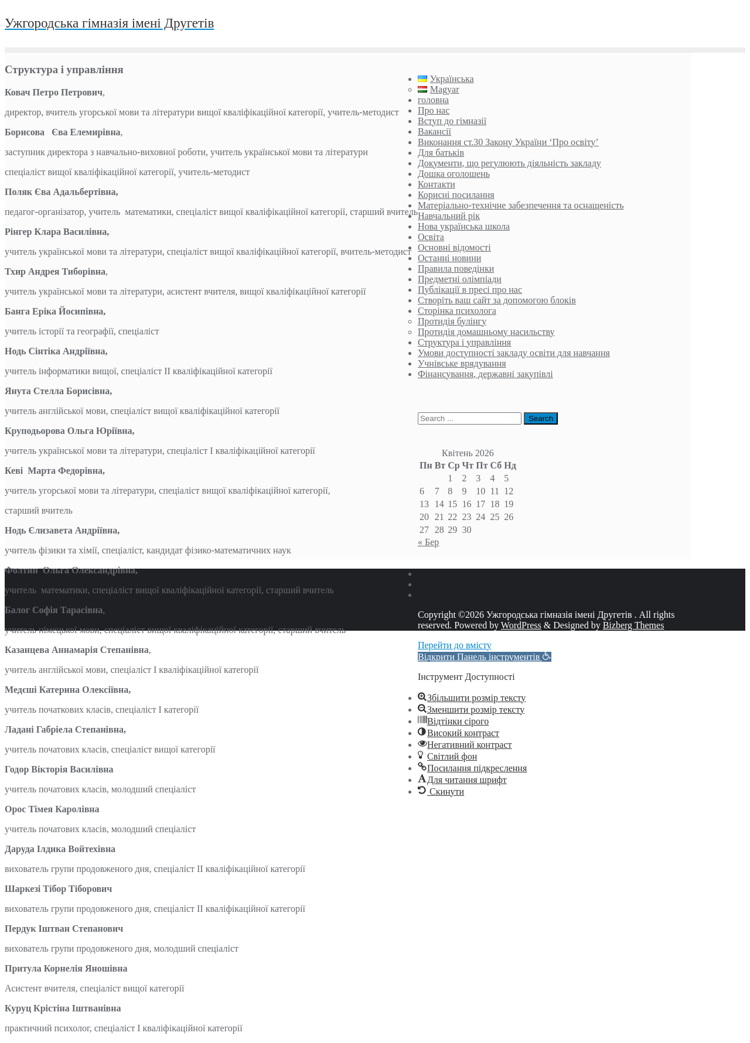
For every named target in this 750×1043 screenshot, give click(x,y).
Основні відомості (454, 247)
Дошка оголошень (454, 174)
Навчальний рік (449, 216)
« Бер (428, 542)
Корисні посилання (456, 195)
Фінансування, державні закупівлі (485, 374)
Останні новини (449, 258)
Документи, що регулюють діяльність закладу (509, 163)
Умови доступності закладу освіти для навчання (514, 353)
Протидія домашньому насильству (486, 332)
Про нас (433, 110)
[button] (484, 657)
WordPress (521, 625)
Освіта (431, 237)
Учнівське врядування (462, 363)
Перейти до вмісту (455, 645)
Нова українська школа (464, 226)
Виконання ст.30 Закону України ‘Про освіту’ (508, 142)
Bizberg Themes (633, 625)
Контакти (436, 184)
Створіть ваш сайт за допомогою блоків (497, 300)
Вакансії (434, 131)
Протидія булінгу (452, 321)
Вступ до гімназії (452, 121)
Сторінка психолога (457, 311)
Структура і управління (464, 342)
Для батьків (441, 153)
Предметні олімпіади (460, 279)
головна (433, 100)
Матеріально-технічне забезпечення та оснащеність (521, 205)
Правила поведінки (456, 268)
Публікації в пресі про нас (470, 290)
